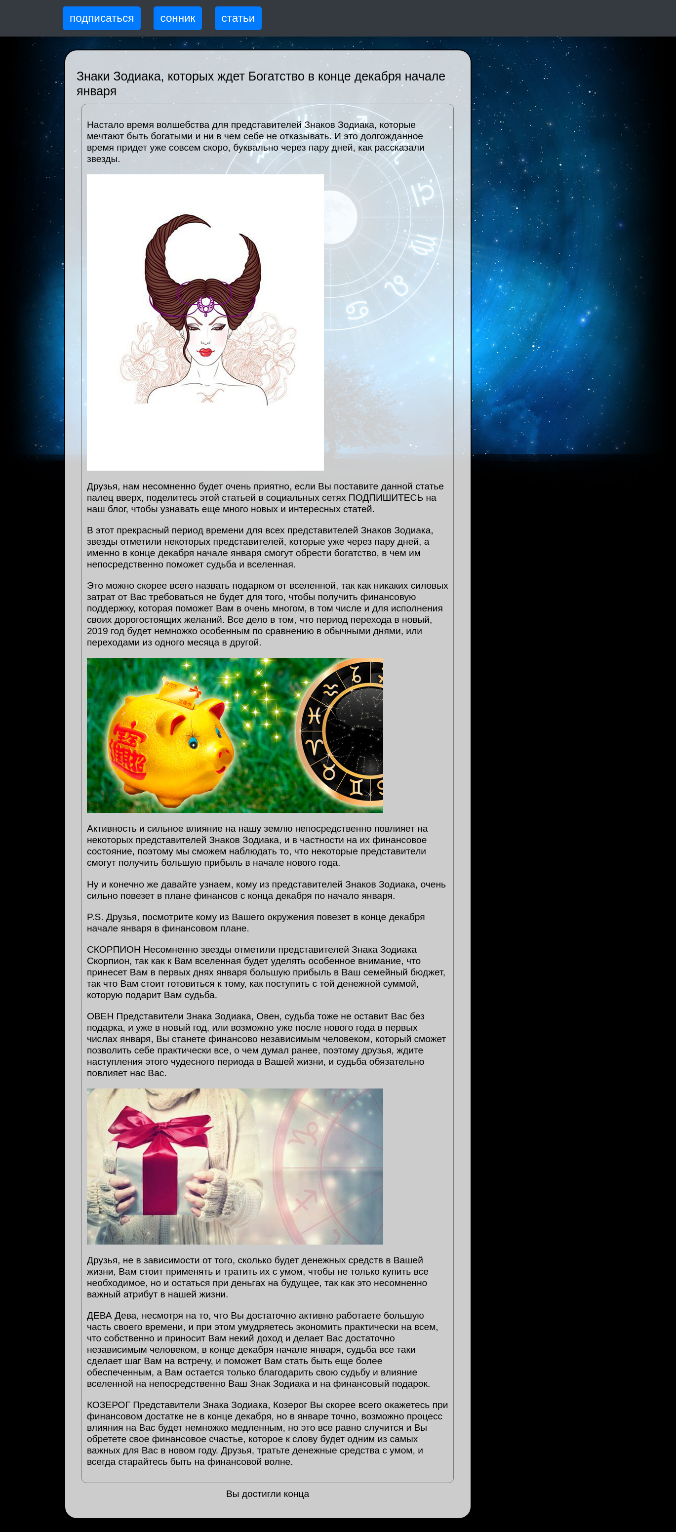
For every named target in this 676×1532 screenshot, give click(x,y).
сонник (177, 18)
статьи (238, 18)
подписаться (102, 18)
